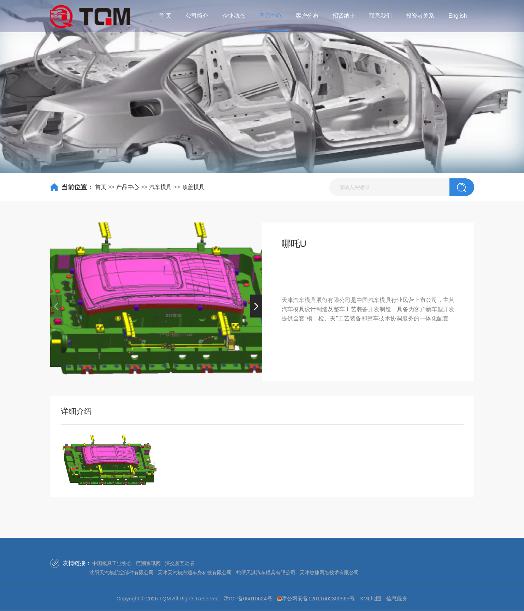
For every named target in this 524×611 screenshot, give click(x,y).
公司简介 (197, 16)
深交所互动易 (180, 563)
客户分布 (307, 16)
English (457, 16)
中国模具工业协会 (112, 563)
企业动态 (233, 16)
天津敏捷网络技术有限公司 (329, 572)
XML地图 (370, 598)
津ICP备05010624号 (248, 598)
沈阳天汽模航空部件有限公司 (121, 572)
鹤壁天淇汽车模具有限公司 (265, 572)
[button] (256, 306)
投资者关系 (420, 16)
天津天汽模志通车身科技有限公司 (195, 572)
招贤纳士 (343, 16)
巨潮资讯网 (148, 563)
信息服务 (396, 598)
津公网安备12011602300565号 (318, 598)
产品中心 (270, 16)
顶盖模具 (193, 187)
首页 (100, 187)
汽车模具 (160, 187)
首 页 (165, 16)
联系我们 (380, 16)
